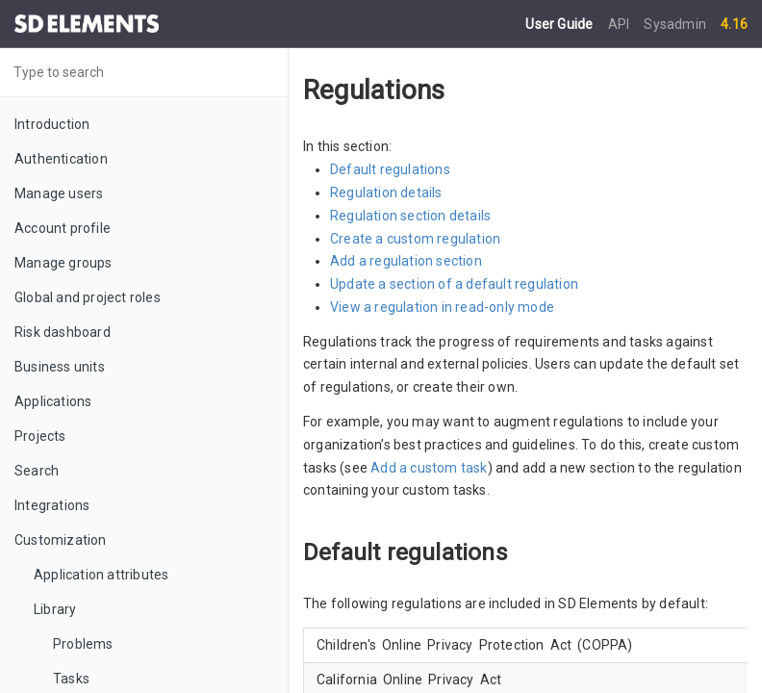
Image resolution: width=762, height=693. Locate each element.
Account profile (62, 228)
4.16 (734, 24)
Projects (40, 436)
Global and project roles (87, 297)
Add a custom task (428, 467)
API (620, 24)
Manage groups (63, 262)
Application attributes (101, 574)
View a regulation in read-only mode (442, 307)
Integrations (51, 505)
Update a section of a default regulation (454, 284)
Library (55, 609)
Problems (83, 644)
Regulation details (386, 192)
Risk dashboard (62, 332)
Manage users (58, 193)
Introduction (51, 124)
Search (36, 470)
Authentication (61, 159)
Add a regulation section (406, 261)
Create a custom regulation (415, 238)
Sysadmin (675, 24)
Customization (60, 540)
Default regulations (390, 169)
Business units (59, 366)
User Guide (560, 24)
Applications (52, 401)
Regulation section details (410, 215)
